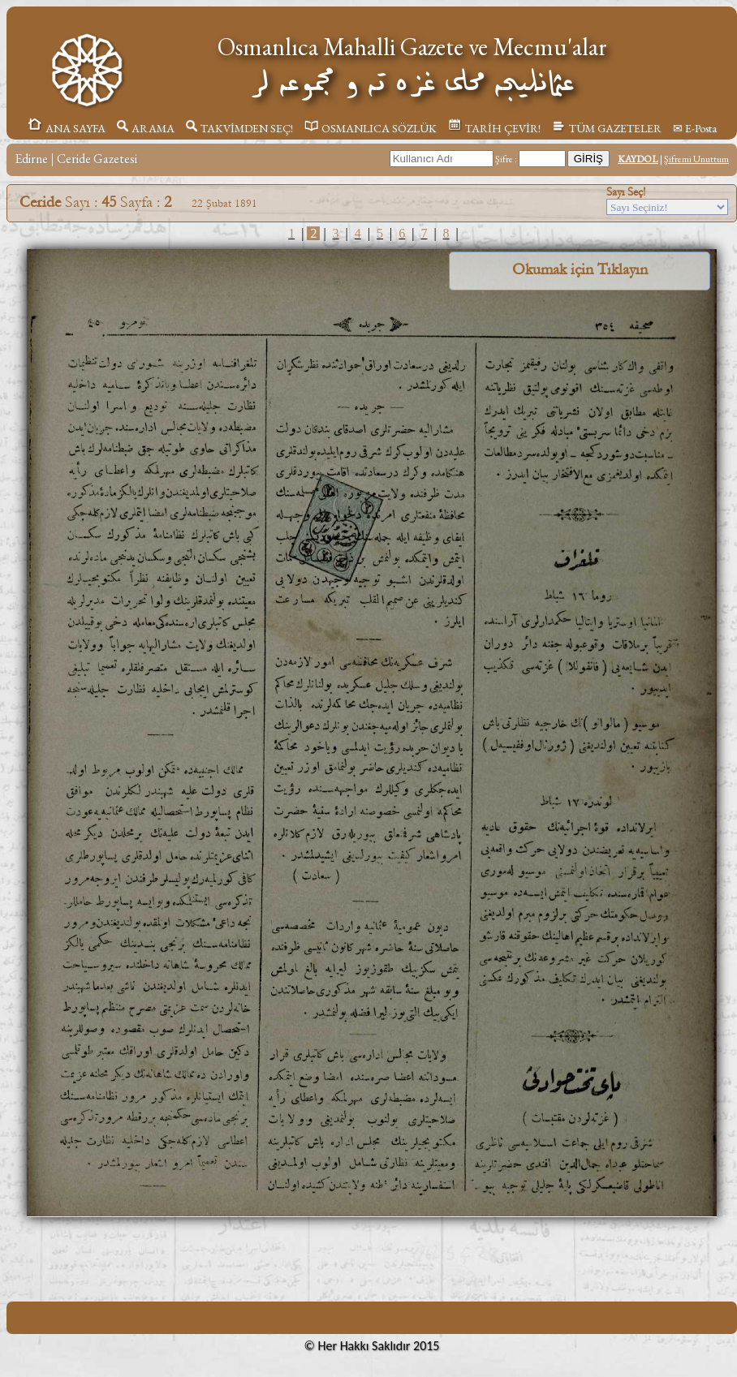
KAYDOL (638, 159)
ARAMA (146, 128)
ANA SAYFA (66, 128)
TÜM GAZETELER (607, 128)
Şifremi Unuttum (696, 159)
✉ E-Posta (695, 128)
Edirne (31, 158)
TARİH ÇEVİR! (494, 128)
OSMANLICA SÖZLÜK (370, 128)
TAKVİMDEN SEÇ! (239, 128)
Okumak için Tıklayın (580, 269)
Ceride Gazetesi (97, 158)
